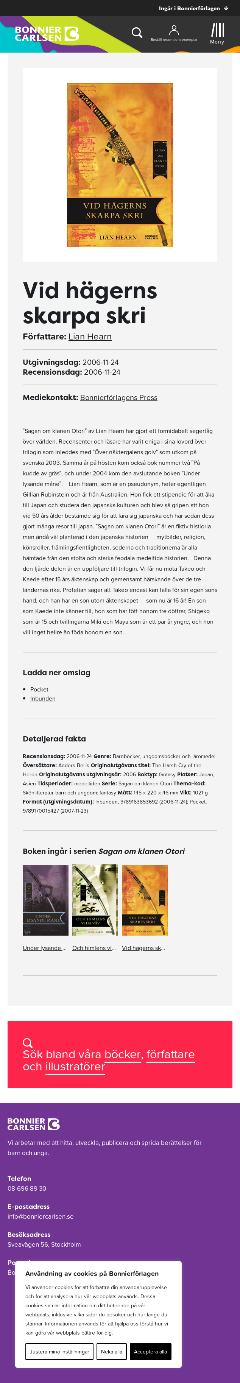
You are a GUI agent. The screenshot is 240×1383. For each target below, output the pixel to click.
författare (170, 1054)
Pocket (39, 689)
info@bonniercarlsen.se (41, 1216)
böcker (122, 1054)
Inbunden (43, 698)
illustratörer (75, 1066)
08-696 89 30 (27, 1188)
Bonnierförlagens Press (118, 397)
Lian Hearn (90, 336)
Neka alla (111, 1351)
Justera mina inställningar (59, 1351)
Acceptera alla (150, 1351)
